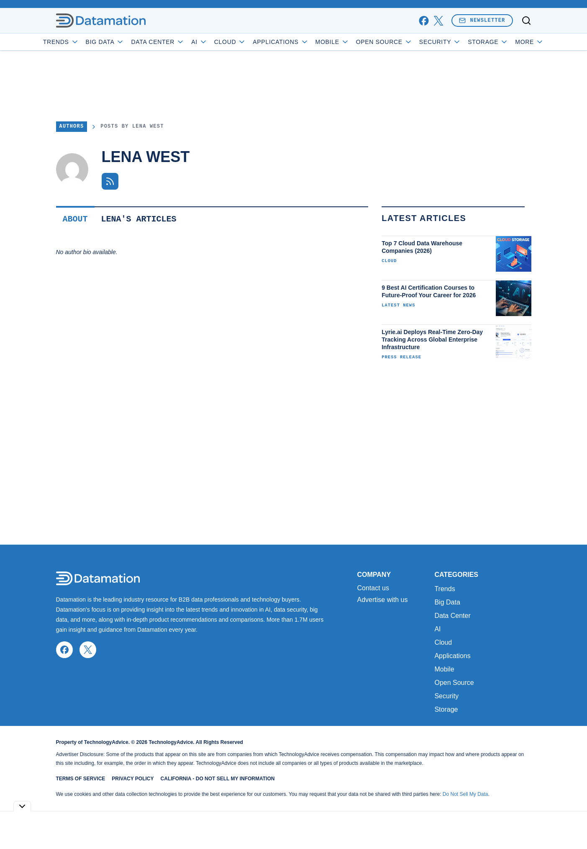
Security (463, 42)
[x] (438, 21)
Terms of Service (80, 779)
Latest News (398, 305)
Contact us (373, 588)
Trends (85, 42)
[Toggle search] (526, 20)
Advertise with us (382, 600)
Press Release (401, 357)
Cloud (254, 42)
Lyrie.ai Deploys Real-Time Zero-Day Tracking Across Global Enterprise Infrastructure (432, 339)
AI (223, 42)
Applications (304, 42)
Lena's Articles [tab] (139, 219)
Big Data (128, 42)
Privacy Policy (133, 779)
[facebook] (423, 21)
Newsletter (482, 20)
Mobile (356, 42)
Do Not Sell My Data (465, 794)
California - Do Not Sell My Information (218, 779)
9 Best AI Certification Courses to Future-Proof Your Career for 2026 (429, 291)
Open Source (407, 42)
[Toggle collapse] (22, 806)
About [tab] (75, 219)
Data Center (181, 42)
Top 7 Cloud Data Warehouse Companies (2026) (422, 247)
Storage (446, 709)
